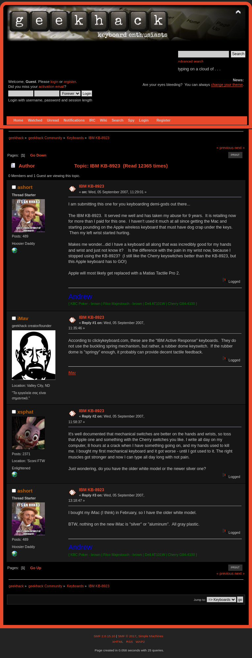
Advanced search (191, 61)
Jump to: (200, 600)
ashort (25, 187)
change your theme (227, 85)
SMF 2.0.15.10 (105, 636)
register (70, 82)
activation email (51, 87)
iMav (22, 318)
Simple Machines (150, 636)
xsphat (25, 412)
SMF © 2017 (127, 636)
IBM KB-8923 (91, 186)
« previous (225, 148)
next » (240, 148)
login (54, 82)
